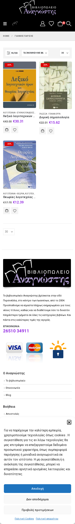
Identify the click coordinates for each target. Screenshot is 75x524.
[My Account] (43, 23)
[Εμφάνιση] (65, 53)
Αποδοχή (37, 488)
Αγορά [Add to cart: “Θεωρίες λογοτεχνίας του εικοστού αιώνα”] (6, 210)
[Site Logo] (37, 8)
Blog (8, 395)
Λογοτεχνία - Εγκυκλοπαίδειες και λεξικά (24, 113)
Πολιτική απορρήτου (47, 518)
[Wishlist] (51, 23)
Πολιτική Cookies (24, 518)
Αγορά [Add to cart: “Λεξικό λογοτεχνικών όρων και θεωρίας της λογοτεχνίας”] (6, 129)
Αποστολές (12, 413)
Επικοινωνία (13, 387)
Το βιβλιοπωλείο (15, 380)
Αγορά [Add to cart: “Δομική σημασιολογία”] (42, 130)
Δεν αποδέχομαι (37, 499)
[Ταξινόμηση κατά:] (35, 53)
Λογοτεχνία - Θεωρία (13, 194)
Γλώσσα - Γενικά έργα (49, 114)
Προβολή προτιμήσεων (37, 510)
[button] (69, 422)
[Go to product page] (19, 85)
